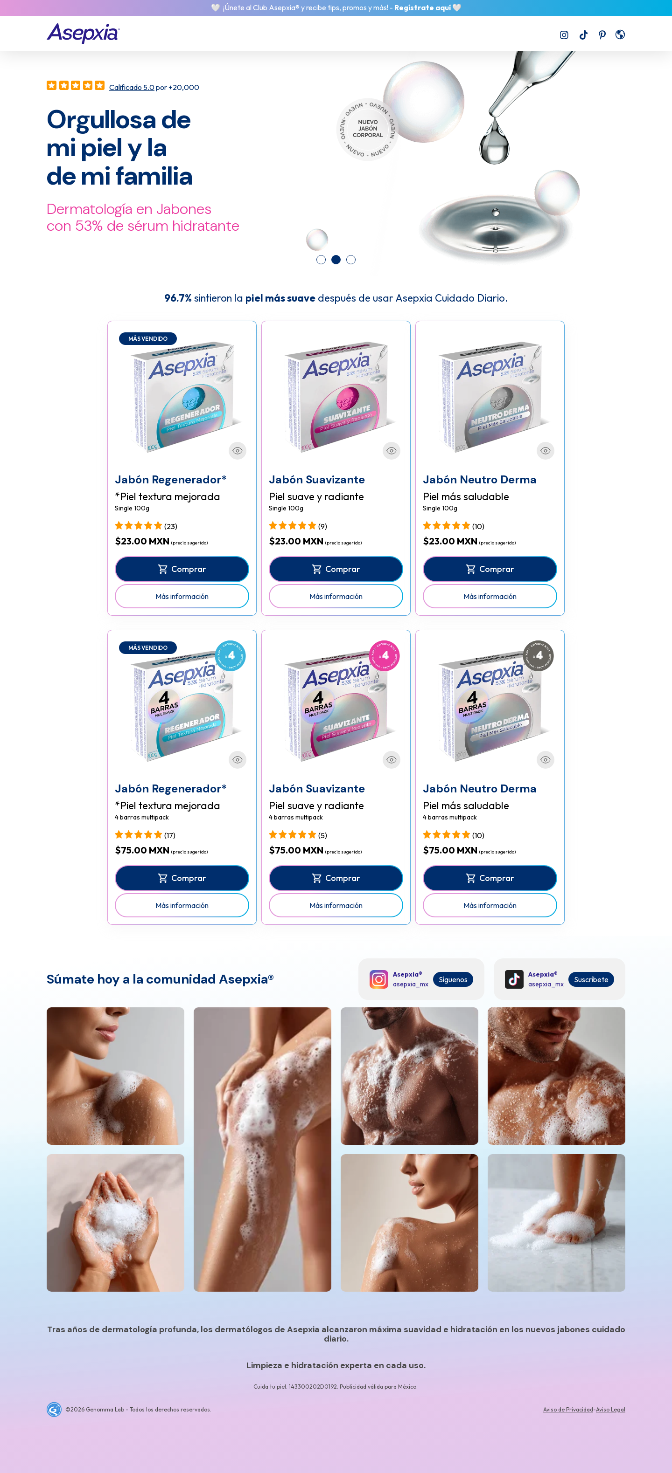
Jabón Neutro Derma (480, 479)
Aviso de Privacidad (568, 1409)
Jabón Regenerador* (171, 479)
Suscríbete (591, 979)
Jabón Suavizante (317, 479)
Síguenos (453, 979)
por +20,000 (154, 87)
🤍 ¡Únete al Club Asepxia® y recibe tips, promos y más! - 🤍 (336, 7)
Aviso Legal (610, 1409)
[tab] (321, 259)
